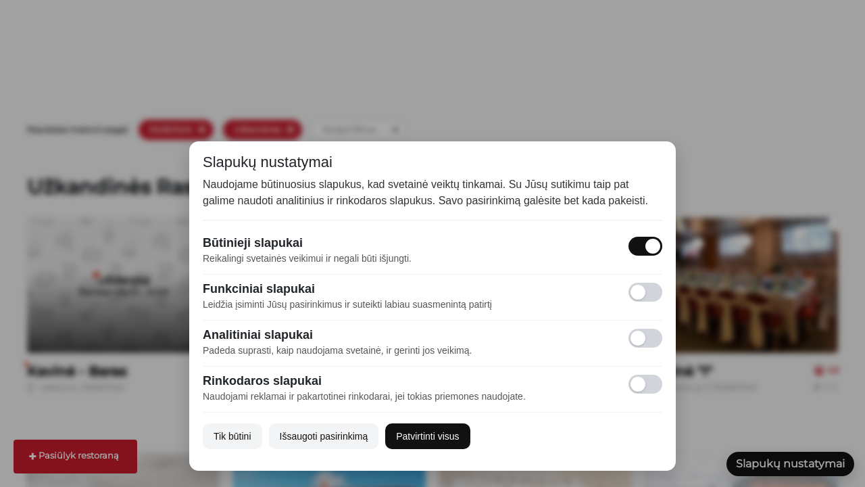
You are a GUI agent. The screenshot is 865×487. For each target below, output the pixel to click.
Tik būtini (232, 436)
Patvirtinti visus (427, 436)
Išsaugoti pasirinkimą (324, 436)
